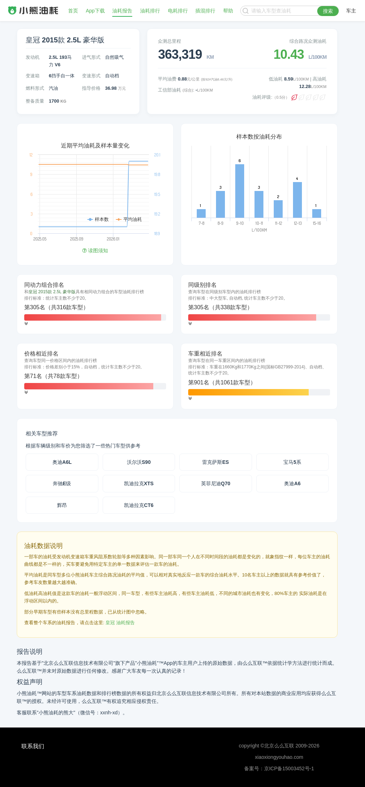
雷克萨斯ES (215, 462)
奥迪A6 (292, 483)
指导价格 (91, 88)
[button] (26, 324)
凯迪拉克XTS (139, 483)
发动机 (33, 57)
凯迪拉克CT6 (138, 505)
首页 (73, 10)
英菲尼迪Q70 (215, 483)
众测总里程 (169, 41)
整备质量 (35, 101)
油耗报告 (122, 10)
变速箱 (33, 75)
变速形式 (91, 75)
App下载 (95, 10)
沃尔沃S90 (139, 462)
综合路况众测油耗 (308, 41)
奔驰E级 (62, 483)
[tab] (95, 304)
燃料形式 (35, 88)
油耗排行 (150, 10)
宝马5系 (292, 462)
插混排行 (205, 10)
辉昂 (62, 505)
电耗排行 (178, 10)
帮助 (228, 10)
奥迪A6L (62, 462)
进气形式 (91, 57)
